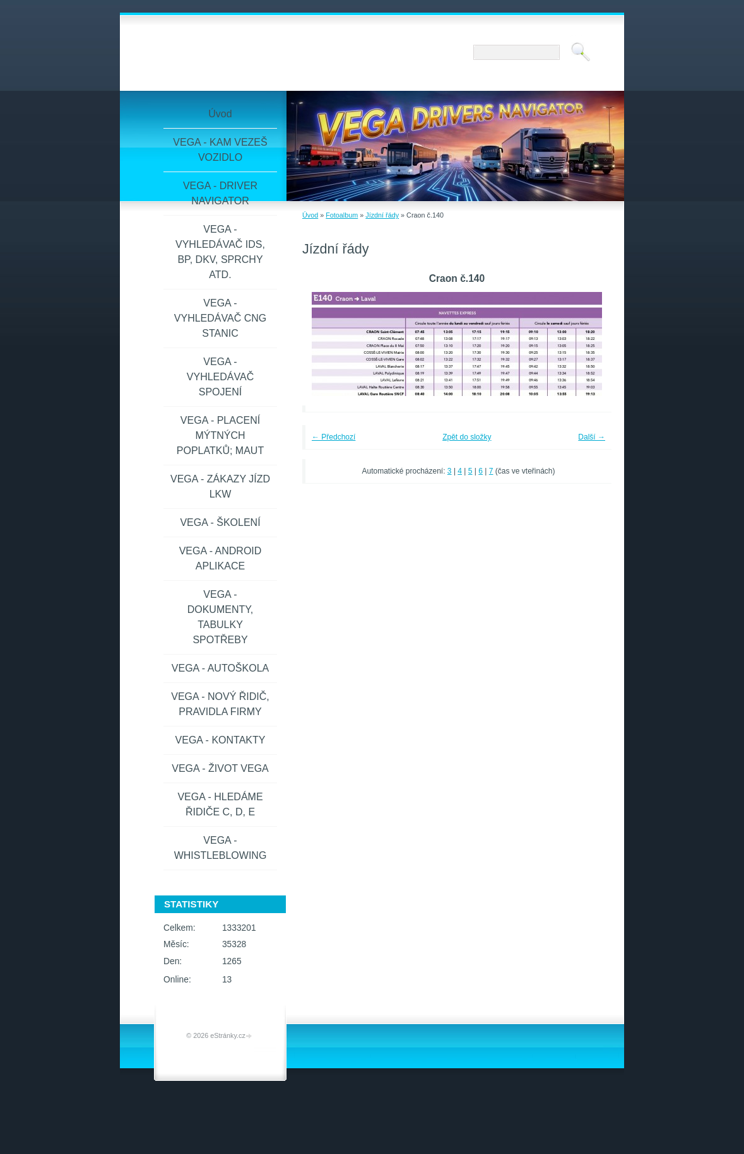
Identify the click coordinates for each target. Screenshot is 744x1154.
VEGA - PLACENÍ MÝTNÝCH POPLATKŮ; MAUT (220, 435)
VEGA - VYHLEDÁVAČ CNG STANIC (220, 318)
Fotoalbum (342, 215)
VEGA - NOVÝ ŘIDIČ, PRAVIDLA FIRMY (220, 704)
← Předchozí (333, 437)
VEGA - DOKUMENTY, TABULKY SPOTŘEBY (220, 617)
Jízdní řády (382, 215)
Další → (591, 437)
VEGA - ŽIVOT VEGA (220, 768)
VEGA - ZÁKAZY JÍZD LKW (220, 486)
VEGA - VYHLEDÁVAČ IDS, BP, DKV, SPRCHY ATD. (220, 252)
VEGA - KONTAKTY (220, 740)
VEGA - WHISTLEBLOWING (220, 848)
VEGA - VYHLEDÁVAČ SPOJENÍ (220, 376)
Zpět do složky (466, 437)
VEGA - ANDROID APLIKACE (220, 558)
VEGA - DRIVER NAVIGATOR (220, 193)
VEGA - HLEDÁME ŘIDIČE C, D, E (220, 804)
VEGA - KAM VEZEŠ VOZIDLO (220, 150)
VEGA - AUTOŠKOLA (220, 668)
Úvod (310, 215)
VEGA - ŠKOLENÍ (220, 522)
